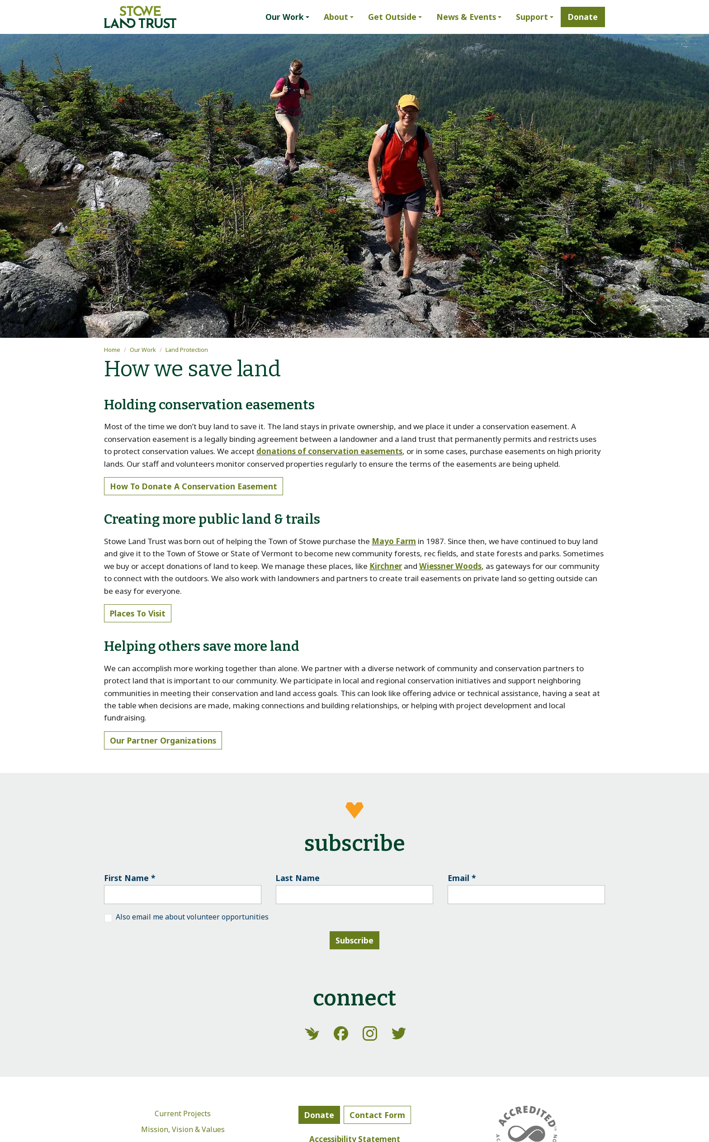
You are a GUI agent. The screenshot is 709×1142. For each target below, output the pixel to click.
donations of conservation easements (329, 451)
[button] (287, 17)
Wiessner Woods (450, 566)
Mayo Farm (394, 541)
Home (112, 350)
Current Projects (183, 1113)
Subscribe (354, 940)
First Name (130, 877)
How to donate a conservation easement (193, 486)
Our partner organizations (163, 740)
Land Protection (186, 350)
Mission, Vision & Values (183, 1129)
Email (462, 877)
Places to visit (137, 613)
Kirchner (385, 566)
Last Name (298, 877)
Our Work (143, 350)
